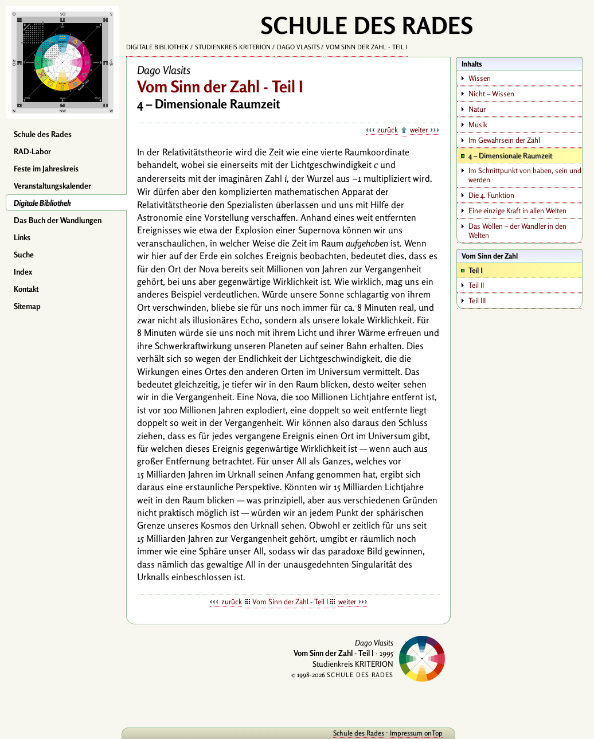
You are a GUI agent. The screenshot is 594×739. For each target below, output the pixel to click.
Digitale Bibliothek (42, 203)
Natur (477, 109)
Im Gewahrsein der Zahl (504, 139)
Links (22, 237)
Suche (24, 254)
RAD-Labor (32, 151)
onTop (433, 733)
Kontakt (26, 289)
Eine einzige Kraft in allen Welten (517, 210)
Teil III (477, 300)
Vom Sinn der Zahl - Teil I (367, 47)
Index (23, 271)
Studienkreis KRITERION (233, 47)
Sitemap (27, 306)
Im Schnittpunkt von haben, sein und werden (524, 175)
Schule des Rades (43, 134)
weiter (419, 129)
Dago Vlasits (298, 47)
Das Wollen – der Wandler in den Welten (517, 230)
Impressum (406, 733)
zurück (387, 129)
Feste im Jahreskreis (46, 168)
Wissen (479, 78)
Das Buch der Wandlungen (57, 220)
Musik (477, 124)
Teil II (476, 285)
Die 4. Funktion (491, 195)
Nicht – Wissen (491, 93)
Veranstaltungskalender (52, 185)
